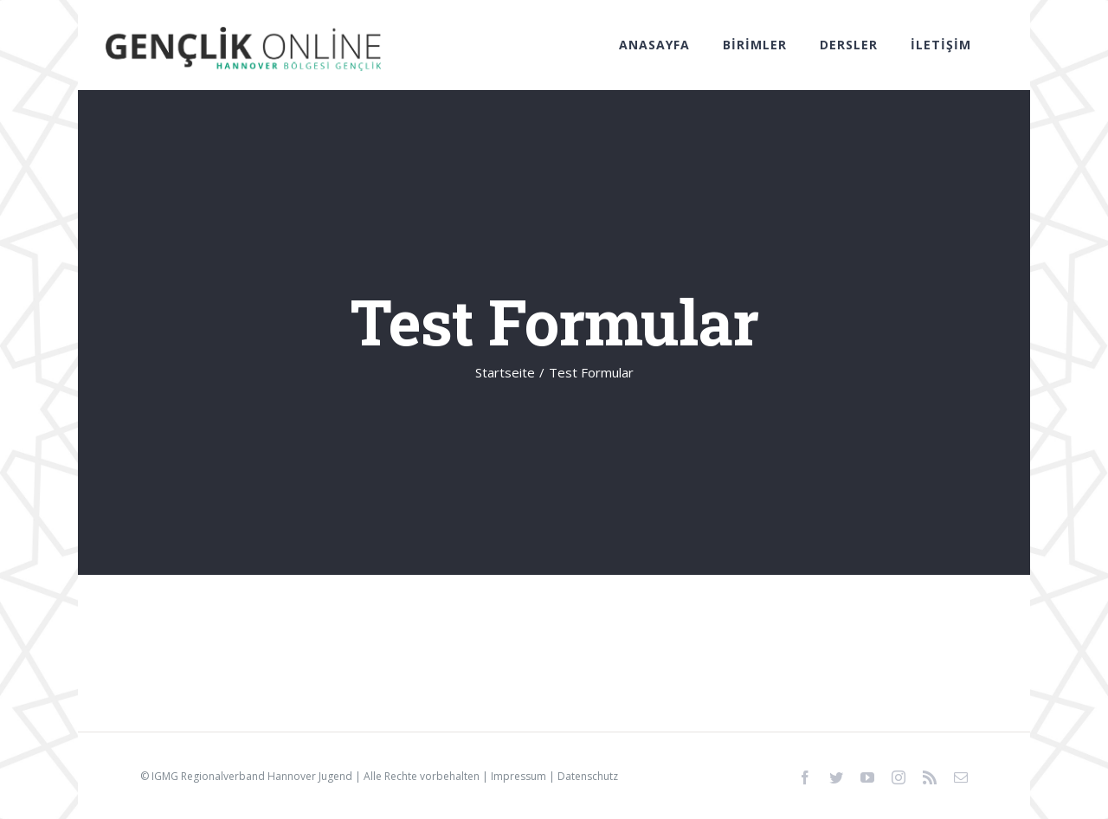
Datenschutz (587, 776)
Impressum (518, 776)
